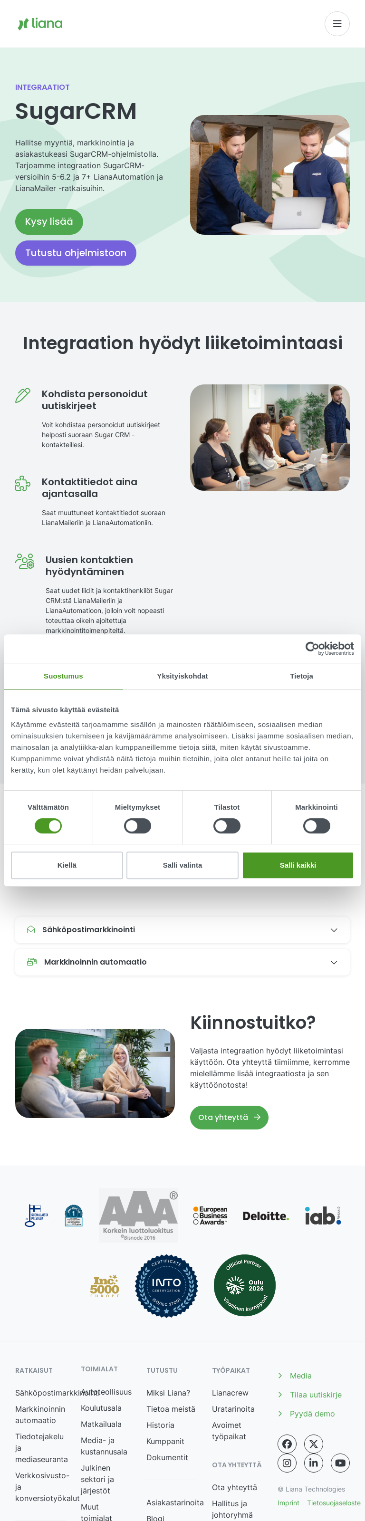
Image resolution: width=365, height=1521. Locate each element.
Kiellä (67, 865)
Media (295, 1375)
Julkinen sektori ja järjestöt (97, 1479)
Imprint (288, 1503)
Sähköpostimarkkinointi (57, 1392)
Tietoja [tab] (301, 676)
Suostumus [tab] (63, 676)
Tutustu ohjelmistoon (75, 252)
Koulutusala (101, 1408)
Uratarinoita (233, 1409)
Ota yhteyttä (229, 1117)
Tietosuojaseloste (334, 1503)
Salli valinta (182, 865)
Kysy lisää (49, 221)
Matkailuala (101, 1424)
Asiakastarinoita (175, 1502)
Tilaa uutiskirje (310, 1394)
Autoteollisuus (106, 1392)
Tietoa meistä (170, 1409)
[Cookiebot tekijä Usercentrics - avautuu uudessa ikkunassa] (312, 648)
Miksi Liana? (168, 1392)
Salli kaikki (298, 865)
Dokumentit (167, 1457)
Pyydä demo (306, 1413)
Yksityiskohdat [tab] (182, 676)
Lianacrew (230, 1392)
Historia (160, 1425)
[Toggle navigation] (337, 23)
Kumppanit (165, 1441)
